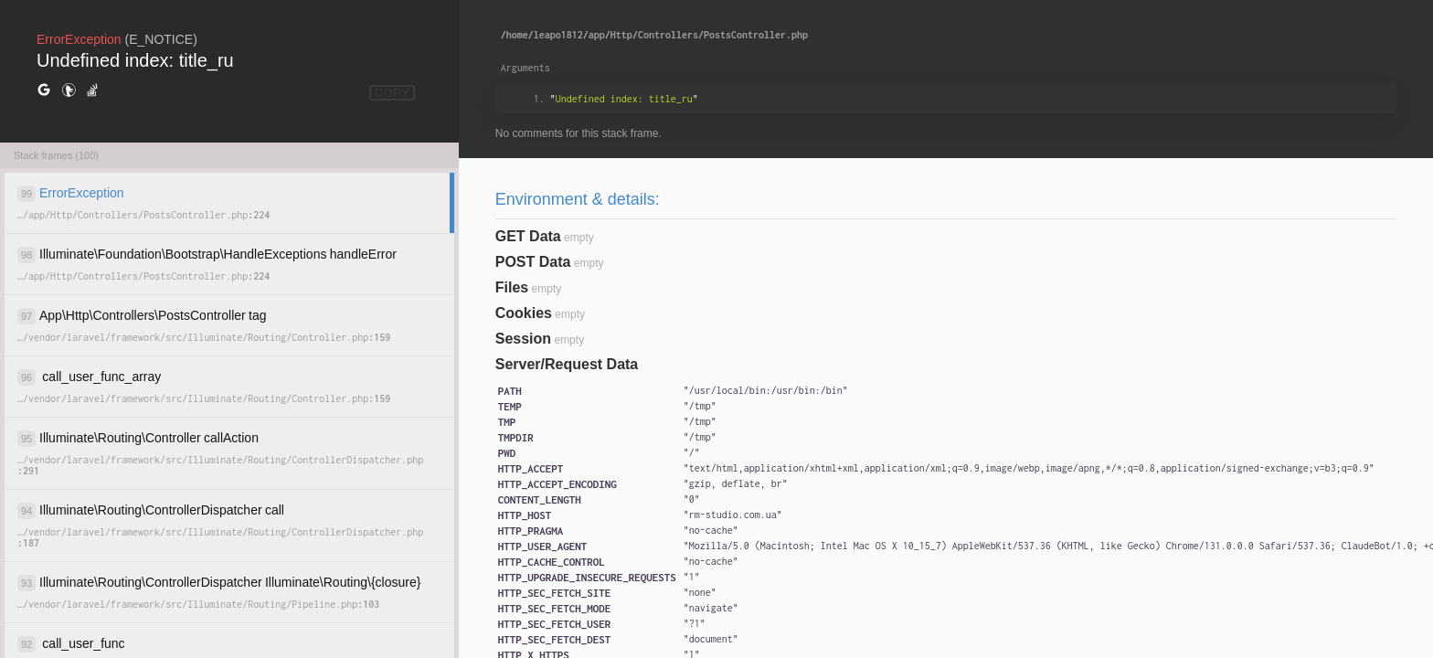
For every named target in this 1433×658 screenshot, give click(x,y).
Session (523, 338)
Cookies (523, 313)
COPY (392, 93)
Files (511, 287)
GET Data (528, 236)
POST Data (533, 262)
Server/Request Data (567, 364)
